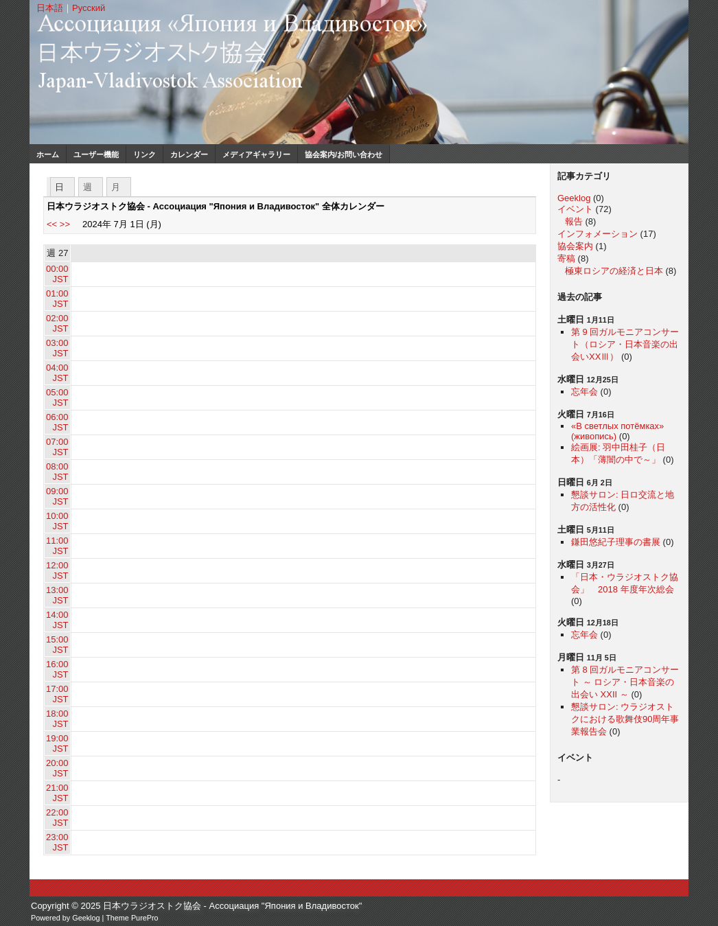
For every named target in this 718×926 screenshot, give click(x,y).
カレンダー (189, 154)
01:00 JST (57, 298)
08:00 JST (57, 471)
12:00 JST (57, 570)
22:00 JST (57, 817)
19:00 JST (57, 743)
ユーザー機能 (96, 154)
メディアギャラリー (256, 154)
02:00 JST (57, 323)
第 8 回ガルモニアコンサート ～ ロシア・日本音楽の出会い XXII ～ (625, 681)
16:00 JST (57, 669)
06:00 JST (57, 422)
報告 (574, 221)
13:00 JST (57, 595)
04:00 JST (57, 372)
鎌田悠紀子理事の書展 (615, 542)
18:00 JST (57, 718)
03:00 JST (57, 348)
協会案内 (575, 246)
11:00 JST (57, 545)
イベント (575, 209)
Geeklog (573, 198)
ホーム (47, 154)
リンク (144, 154)
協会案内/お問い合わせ (343, 154)
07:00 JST (57, 447)
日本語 (49, 8)
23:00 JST (57, 842)
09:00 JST (57, 496)
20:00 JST (57, 768)
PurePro (145, 918)
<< (52, 224)
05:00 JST (57, 397)
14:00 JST (57, 620)
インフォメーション (597, 234)
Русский (88, 8)
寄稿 (566, 258)
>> (65, 224)
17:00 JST (57, 694)
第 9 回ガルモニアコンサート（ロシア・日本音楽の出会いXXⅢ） (625, 344)
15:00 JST (57, 644)
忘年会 (584, 391)
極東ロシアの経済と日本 (614, 271)
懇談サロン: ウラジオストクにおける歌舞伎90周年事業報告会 (625, 719)
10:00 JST (57, 521)
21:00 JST (57, 793)
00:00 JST (57, 274)
